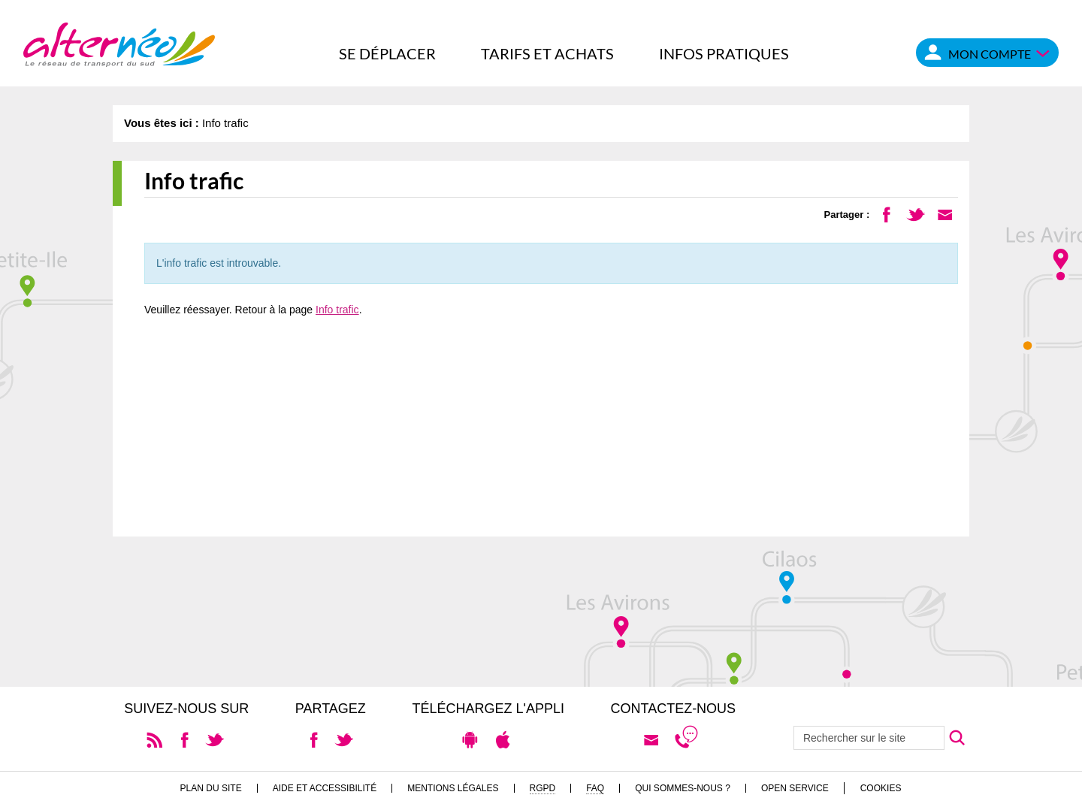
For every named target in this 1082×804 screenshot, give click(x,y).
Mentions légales (452, 788)
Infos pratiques (724, 53)
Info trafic (337, 310)
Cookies (881, 788)
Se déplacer (387, 53)
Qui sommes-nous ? (682, 788)
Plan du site (211, 788)
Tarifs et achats (547, 53)
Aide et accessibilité (325, 788)
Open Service (795, 788)
